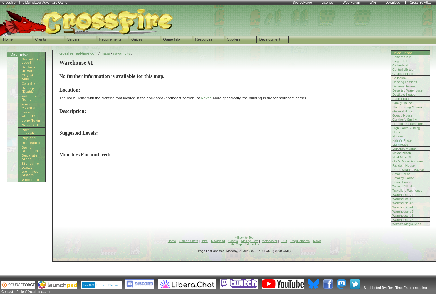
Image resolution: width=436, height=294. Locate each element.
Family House (402, 103)
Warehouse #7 (402, 219)
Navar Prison (401, 153)
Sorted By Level (30, 61)
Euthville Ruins (29, 98)
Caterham (30, 83)
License (327, 2)
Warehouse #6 (402, 215)
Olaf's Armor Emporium (408, 161)
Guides (137, 39)
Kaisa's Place (402, 140)
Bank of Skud (402, 57)
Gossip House (402, 115)
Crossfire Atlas (420, 2)
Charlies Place (402, 73)
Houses (397, 136)
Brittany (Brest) (28, 69)
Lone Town (31, 120)
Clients (40, 39)
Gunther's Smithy (404, 119)
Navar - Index (402, 53)
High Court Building (406, 128)
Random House (403, 165)
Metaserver (269, 241)
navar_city (121, 53)
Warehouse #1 (402, 194)
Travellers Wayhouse (407, 190)
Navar (206, 98)
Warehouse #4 (402, 207)
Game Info (171, 39)
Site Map (235, 244)
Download (218, 241)
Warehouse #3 (402, 203)
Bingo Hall (399, 61)
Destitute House (403, 94)
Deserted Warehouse (407, 90)
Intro (204, 241)
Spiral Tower (401, 182)
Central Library (402, 69)
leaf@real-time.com (35, 292)
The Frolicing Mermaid (408, 107)
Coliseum (399, 78)
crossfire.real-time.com (78, 53)
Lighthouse (400, 144)
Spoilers (233, 39)
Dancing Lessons (404, 82)
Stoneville (30, 163)
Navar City (31, 125)
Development (269, 39)
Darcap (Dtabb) (28, 90)
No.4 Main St (401, 157)
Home (8, 39)
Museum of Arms (404, 148)
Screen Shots (188, 241)
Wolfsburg (30, 179)
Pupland (29, 138)
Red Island (31, 142)
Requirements (110, 39)
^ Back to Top (244, 237)
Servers (73, 39)
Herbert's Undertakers (408, 123)
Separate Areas (30, 157)
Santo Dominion (30, 149)
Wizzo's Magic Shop (406, 224)
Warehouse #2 (402, 199)
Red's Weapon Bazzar (408, 169)
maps (105, 53)
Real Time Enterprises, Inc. (408, 288)
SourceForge (302, 2)
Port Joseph (28, 131)
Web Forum (351, 2)
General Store (402, 111)
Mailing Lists (250, 241)
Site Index (252, 244)
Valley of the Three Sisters (30, 172)
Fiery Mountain (30, 106)
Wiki (373, 2)
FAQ (284, 241)
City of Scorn (27, 77)
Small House (401, 174)
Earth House (401, 98)
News (317, 241)
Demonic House (403, 86)
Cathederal (400, 65)
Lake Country (28, 114)
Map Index (19, 54)
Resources (203, 39)
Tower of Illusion (403, 186)
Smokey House (403, 178)
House (397, 132)
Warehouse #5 (402, 211)
